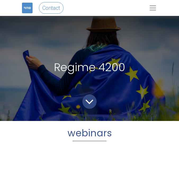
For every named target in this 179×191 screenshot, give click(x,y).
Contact (51, 8)
